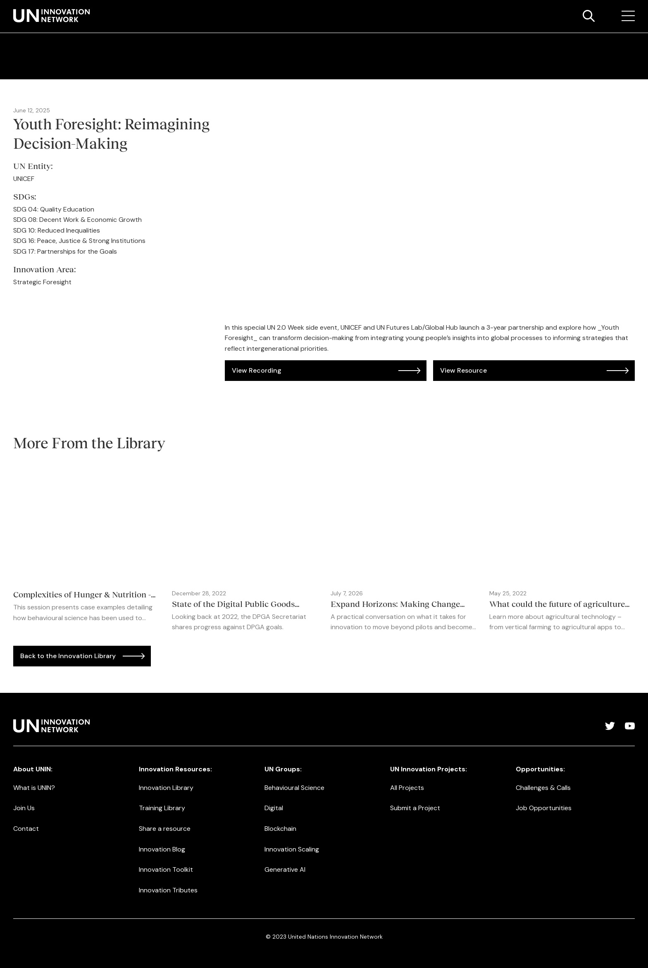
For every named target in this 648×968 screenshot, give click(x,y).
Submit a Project (415, 808)
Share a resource (165, 828)
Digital (273, 808)
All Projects (407, 787)
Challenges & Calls (543, 787)
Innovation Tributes (168, 890)
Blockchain (280, 828)
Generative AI (284, 869)
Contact (26, 828)
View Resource (463, 370)
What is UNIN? (34, 787)
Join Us (24, 808)
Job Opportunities (544, 808)
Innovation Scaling (291, 849)
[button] (628, 16)
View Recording (256, 370)
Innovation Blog (162, 849)
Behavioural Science (294, 787)
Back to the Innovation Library (68, 656)
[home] (51, 15)
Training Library (162, 808)
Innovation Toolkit (166, 869)
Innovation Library (166, 787)
